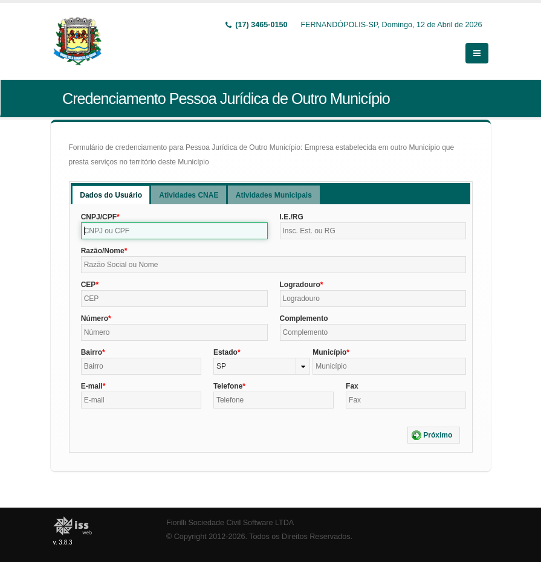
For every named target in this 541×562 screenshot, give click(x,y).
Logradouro (300, 284)
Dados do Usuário (111, 195)
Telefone (227, 386)
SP (221, 366)
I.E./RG (291, 217)
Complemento (304, 318)
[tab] (111, 195)
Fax (352, 386)
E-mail (92, 386)
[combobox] (261, 366)
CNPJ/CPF (99, 217)
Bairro (91, 352)
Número (94, 318)
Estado (225, 352)
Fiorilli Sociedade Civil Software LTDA (230, 522)
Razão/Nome (103, 251)
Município (329, 352)
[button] (433, 435)
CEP (88, 284)
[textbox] (174, 230)
